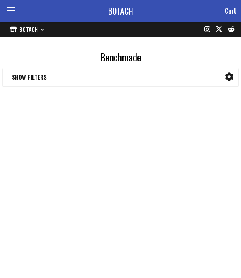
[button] (229, 77)
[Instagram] (207, 29)
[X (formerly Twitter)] (219, 29)
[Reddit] (231, 29)
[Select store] (27, 29)
